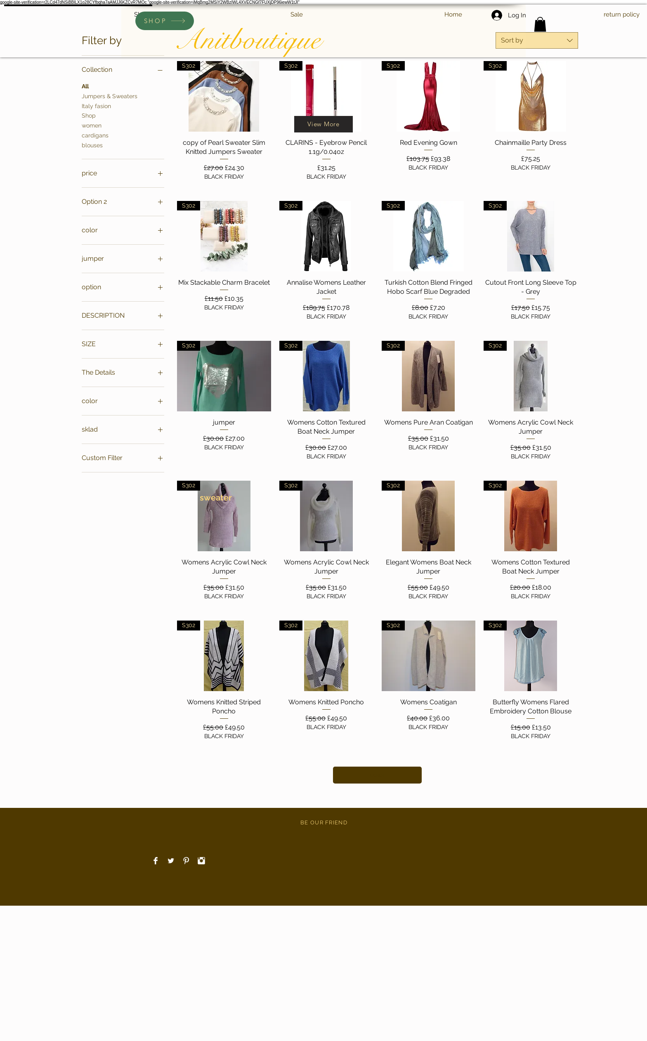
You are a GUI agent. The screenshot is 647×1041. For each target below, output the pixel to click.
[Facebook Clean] (155, 860)
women (92, 125)
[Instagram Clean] (201, 860)
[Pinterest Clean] (186, 860)
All (85, 86)
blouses (92, 145)
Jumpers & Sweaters (109, 95)
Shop (89, 115)
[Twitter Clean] (171, 860)
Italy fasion (96, 105)
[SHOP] (164, 21)
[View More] (323, 124)
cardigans (95, 135)
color (377, 775)
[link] (540, 24)
